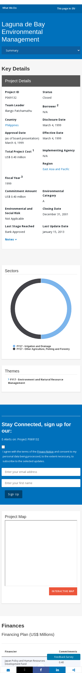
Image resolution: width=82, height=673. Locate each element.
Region (48, 163)
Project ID (12, 92)
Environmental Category (53, 193)
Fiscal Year (14, 177)
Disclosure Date (54, 119)
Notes (9, 239)
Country (10, 119)
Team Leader (14, 105)
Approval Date (15, 133)
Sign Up (13, 494)
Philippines (12, 125)
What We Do (9, 8)
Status (47, 92)
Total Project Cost (19, 150)
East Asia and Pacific (56, 169)
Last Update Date (55, 226)
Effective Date (53, 133)
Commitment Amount (21, 191)
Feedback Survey (63, 657)
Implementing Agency (59, 150)
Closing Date (52, 208)
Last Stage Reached (19, 226)
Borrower (50, 105)
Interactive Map (63, 591)
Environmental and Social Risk (18, 211)
